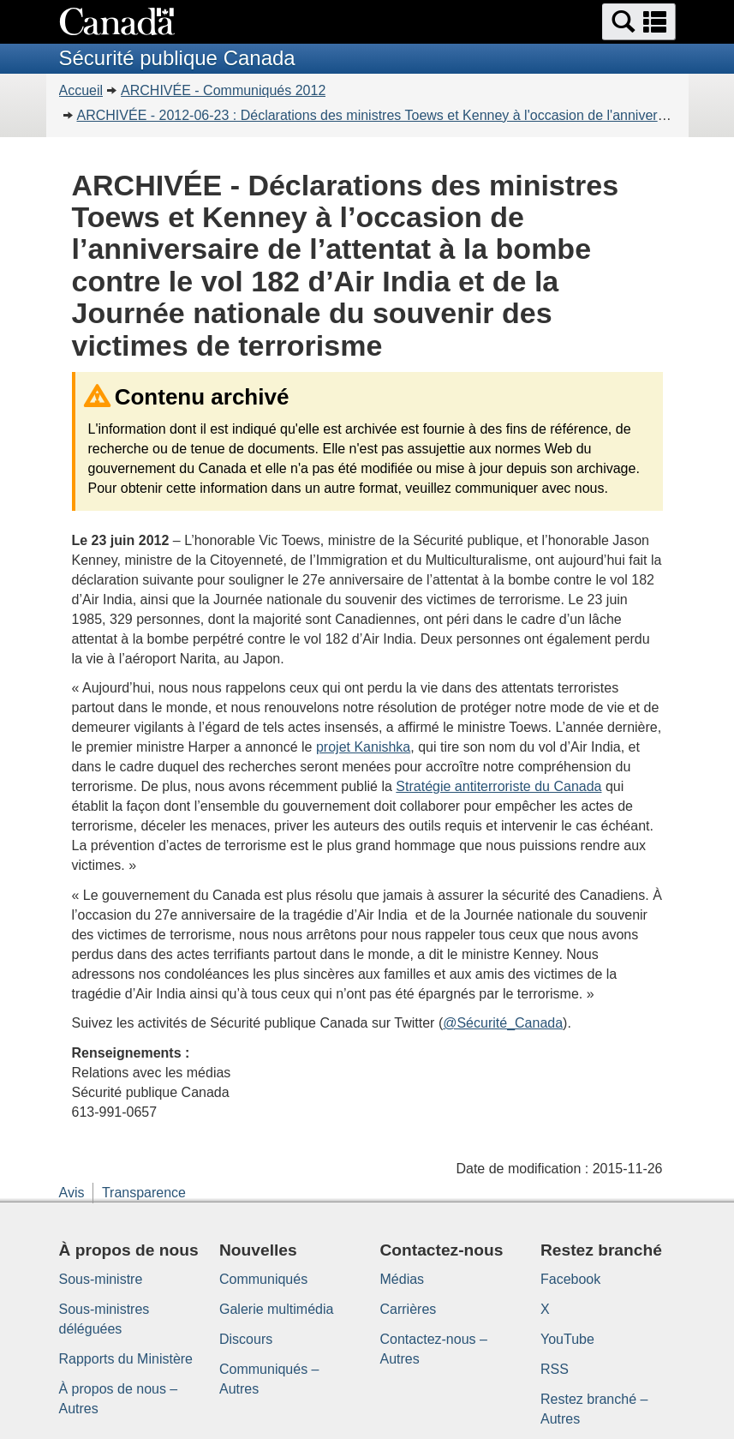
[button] (639, 21)
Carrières (408, 1309)
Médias (402, 1279)
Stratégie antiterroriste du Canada (498, 786)
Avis (72, 1192)
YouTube (567, 1339)
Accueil (81, 90)
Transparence (144, 1192)
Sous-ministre (101, 1279)
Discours (245, 1339)
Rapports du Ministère (126, 1359)
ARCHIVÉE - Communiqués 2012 (223, 90)
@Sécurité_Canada (503, 1023)
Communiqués (263, 1279)
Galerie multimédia (276, 1309)
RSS (554, 1369)
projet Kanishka (363, 747)
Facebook (570, 1279)
